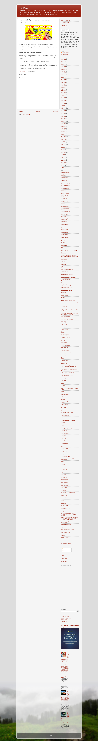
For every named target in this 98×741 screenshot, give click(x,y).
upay (62, 527)
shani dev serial (64, 485)
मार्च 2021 (63, 137)
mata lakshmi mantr (65, 433)
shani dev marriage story (66, 484)
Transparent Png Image (66, 524)
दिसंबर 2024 (63, 66)
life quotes (63, 414)
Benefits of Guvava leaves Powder (68, 300)
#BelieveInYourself (65, 172)
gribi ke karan (64, 357)
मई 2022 (62, 115)
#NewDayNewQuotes (65, 217)
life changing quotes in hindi (67, 412)
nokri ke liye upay (64, 448)
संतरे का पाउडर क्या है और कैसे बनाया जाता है (68, 285)
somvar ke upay (64, 505)
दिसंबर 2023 (63, 85)
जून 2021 (63, 133)
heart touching (64, 373)
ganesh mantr (64, 335)
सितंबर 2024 (63, 71)
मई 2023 (62, 95)
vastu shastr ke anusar (66, 532)
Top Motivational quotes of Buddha (68, 521)
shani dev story (64, 487)
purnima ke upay (64, 466)
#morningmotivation (65, 208)
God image (63, 343)
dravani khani (64, 327)
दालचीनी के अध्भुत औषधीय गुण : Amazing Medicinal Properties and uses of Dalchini (69, 256)
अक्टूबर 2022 (63, 106)
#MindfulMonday (64, 201)
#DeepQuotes (64, 180)
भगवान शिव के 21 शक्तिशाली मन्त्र (67, 269)
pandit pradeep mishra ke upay (67, 457)
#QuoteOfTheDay (64, 226)
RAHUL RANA (66, 52)
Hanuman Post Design (65, 365)
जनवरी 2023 (63, 102)
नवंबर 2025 (63, 58)
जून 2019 (63, 165)
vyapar (62, 534)
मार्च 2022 (63, 118)
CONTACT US (64, 25)
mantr (62, 425)
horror (62, 383)
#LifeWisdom (64, 198)
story (62, 506)
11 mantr (63, 240)
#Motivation (63, 209)
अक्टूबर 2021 (63, 126)
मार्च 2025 (63, 61)
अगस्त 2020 (63, 146)
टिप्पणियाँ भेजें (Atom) (26, 114)
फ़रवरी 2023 (63, 100)
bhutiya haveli (64, 306)
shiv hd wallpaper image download (68, 492)
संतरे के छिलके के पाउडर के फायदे (66, 287)
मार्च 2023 (63, 98)
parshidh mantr (64, 459)
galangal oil (63, 330)
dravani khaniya (64, 329)
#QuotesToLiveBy (64, 229)
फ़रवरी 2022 (63, 120)
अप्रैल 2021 (63, 136)
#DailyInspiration (64, 173)
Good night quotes (65, 350)
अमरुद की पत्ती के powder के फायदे (67, 244)
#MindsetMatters (64, 204)
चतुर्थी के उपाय (63, 253)
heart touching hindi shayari (66, 375)
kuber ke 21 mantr (65, 405)
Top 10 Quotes (64, 510)
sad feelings (63, 474)
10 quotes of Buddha (65, 239)
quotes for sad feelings (66, 471)
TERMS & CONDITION (66, 20)
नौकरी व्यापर (63, 261)
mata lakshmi (64, 431)
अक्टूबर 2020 (63, 142)
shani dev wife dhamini (66, 488)
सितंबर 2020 (63, 144)
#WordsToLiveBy (64, 237)
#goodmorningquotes (65, 185)
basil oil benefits (64, 295)
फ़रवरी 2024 (63, 82)
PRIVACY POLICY (65, 22)
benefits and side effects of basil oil (68, 298)
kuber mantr (63, 407)
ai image (63, 293)
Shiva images (64, 495)
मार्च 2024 (63, 80)
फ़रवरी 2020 (63, 155)
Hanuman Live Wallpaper (66, 361)
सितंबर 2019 (63, 160)
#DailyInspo (63, 175)
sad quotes (63, 475)
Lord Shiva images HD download (68, 420)
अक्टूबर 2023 (63, 89)
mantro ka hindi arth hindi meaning (68, 428)
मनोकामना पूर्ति (63, 276)
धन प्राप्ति (63, 258)
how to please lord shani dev (67, 386)
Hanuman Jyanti (64, 360)
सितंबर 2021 (63, 128)
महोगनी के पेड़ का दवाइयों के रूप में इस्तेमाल (68, 277)
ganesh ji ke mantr (65, 334)
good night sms (64, 355)
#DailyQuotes (64, 178)
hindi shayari (63, 380)
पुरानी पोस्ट (55, 111)
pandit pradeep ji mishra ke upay (68, 454)
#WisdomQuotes (64, 234)
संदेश (63, 548)
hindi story (63, 382)
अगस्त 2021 (63, 129)
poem (62, 462)
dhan (62, 317)
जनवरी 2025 (63, 64)
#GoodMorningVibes (65, 187)
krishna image (64, 402)
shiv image (63, 493)
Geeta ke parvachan (65, 337)
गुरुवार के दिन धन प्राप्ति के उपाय (66, 252)
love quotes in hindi (65, 423)
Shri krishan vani (64, 502)
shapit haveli (63, 490)
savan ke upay (64, 477)
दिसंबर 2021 (63, 123)
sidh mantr (63, 503)
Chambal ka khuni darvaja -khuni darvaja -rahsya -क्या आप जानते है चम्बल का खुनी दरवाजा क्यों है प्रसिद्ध (70, 309)
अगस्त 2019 (63, 162)
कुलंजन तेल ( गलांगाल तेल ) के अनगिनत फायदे (69, 250)
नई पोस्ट (21, 111)
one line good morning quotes (67, 449)
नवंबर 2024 (63, 67)
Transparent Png (64, 522)
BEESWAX (63, 297)
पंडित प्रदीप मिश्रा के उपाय (65, 263)
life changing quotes (65, 410)
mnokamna (63, 438)
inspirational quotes (65, 394)
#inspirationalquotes (65, 191)
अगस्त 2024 (63, 72)
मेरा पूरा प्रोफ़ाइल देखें (64, 54)
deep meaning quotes (65, 316)
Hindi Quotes (64, 377)
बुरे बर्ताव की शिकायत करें (66, 543)
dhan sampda (64, 324)
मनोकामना (63, 272)
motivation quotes (64, 441)
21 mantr (63, 242)
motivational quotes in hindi (66, 444)
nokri (62, 446)
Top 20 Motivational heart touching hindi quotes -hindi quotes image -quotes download (69, 514)
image (62, 391)
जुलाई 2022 (63, 111)
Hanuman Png (64, 363)
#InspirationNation (65, 193)
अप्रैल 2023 (63, 97)
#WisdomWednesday (65, 235)
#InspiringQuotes (64, 195)
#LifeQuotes (63, 196)
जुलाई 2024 (63, 74)
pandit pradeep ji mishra (66, 453)
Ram (62, 472)
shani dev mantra (64, 482)
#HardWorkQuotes (65, 188)
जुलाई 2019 (63, 163)
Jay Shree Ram (64, 396)
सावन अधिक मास (64, 289)
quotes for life (64, 469)
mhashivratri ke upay (65, 436)
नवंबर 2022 (63, 105)
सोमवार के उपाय (63, 292)
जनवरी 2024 (63, 84)
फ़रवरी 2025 (63, 63)
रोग (61, 282)
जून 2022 (63, 113)
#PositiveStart (64, 219)
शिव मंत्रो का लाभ (64, 284)
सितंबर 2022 (63, 108)
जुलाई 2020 (63, 147)
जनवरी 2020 (63, 157)
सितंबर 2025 (63, 59)
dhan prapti (63, 321)
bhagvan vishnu (64, 304)
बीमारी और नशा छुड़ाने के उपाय (66, 267)
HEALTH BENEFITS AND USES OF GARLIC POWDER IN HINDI (68, 367)
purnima (63, 464)
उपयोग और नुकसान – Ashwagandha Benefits (69, 248)
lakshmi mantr (64, 409)
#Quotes (63, 227)
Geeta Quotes (64, 340)
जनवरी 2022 (63, 121)
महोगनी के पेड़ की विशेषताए (65, 279)
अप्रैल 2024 (63, 79)
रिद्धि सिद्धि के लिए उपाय (65, 280)
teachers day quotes (65, 508)
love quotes (63, 422)
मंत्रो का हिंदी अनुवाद (64, 271)
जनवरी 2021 (63, 139)
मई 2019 (62, 167)
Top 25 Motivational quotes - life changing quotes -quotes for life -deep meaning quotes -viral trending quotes (69, 518)
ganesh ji (63, 332)
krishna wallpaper (64, 404)
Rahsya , (24, 8)
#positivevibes (64, 221)
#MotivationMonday (65, 216)
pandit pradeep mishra (65, 456)
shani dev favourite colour (66, 480)
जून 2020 (63, 149)
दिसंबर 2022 (63, 103)
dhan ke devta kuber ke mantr (67, 319)
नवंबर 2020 (63, 141)
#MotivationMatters (65, 214)
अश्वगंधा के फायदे (64, 245)
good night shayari (65, 353)
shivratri (62, 500)
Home (62, 19)
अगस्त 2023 (63, 92)
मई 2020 (62, 150)
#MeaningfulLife (64, 200)
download (63, 326)
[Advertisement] (70, 586)
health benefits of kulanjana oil (67, 372)
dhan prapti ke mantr (65, 322)
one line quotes (64, 451)
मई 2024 (62, 77)
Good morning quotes (65, 345)
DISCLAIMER (64, 23)
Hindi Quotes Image (65, 378)
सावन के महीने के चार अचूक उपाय (66, 290)
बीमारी (62, 266)
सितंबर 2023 (63, 90)
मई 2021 (62, 134)
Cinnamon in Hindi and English (67, 311)
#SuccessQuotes (64, 230)
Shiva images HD (64, 497)
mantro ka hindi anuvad (66, 427)
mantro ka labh (64, 430)
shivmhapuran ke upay (66, 498)
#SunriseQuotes (64, 232)
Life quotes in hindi (65, 415)
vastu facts (63, 530)
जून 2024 (63, 76)
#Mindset (63, 203)
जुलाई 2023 (63, 93)
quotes (62, 467)
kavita (62, 397)
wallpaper (63, 535)
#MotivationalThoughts (66, 213)
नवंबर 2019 (63, 159)
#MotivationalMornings (65, 211)
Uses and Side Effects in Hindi (67, 529)
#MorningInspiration (65, 206)
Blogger (46, 735)
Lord (62, 417)
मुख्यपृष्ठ (38, 111)
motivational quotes (65, 443)
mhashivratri (63, 435)
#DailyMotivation (64, 177)
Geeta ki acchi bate (65, 339)
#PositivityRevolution (65, 224)
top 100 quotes (64, 511)
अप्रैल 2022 (63, 116)
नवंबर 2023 (63, 87)
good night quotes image (66, 352)
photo (62, 461)
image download (64, 392)
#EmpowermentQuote (65, 182)
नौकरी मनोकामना (64, 259)
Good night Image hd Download (67, 348)
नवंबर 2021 (63, 124)
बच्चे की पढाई (63, 264)
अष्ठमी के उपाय (63, 247)
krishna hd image (64, 401)
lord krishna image (65, 418)
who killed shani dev (65, 537)
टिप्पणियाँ (64, 551)
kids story (63, 399)
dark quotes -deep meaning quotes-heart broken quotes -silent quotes (69, 314)
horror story (63, 385)
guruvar (62, 358)
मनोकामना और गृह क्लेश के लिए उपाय (67, 274)
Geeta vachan (64, 342)
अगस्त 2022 (63, 110)
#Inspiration (63, 190)
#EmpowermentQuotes (66, 183)
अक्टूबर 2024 (63, 69)
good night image (64, 347)
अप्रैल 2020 (63, 152)
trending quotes (64, 525)
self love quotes (64, 479)
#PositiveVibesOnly (65, 222)
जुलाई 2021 (63, 131)
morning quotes (64, 440)
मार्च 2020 (63, 154)
